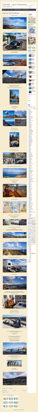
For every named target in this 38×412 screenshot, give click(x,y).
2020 (29, 251)
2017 (29, 248)
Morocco (35, 236)
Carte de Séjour (30, 134)
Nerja (29, 187)
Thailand (30, 207)
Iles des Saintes (30, 163)
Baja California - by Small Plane (34, 91)
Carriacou (30, 133)
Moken (32, 236)
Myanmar (30, 184)
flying (29, 150)
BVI (29, 128)
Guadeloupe (29, 231)
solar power (30, 202)
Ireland (29, 166)
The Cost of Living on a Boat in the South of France (34, 63)
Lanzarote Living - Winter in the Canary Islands (10, 13)
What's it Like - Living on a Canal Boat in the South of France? (33, 55)
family (34, 227)
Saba (29, 196)
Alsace (29, 113)
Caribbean (30, 132)
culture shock (30, 141)
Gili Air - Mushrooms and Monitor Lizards (33, 59)
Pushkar (30, 193)
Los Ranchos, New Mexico (17, 9)
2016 (29, 247)
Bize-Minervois (30, 120)
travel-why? (30, 211)
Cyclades (30, 142)
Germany (34, 229)
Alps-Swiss (30, 112)
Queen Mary (30, 195)
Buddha (30, 126)
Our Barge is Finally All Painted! (33, 84)
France (29, 229)
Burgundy (30, 127)
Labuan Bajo (30, 171)
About (8, 9)
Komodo (30, 169)
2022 (29, 260)
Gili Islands (30, 154)
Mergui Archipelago (31, 181)
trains (29, 210)
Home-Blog (4, 9)
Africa (29, 110)
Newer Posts (4, 390)
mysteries (30, 186)
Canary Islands (29, 224)
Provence (30, 192)
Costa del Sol (30, 140)
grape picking (30, 156)
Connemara (29, 226)
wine (29, 216)
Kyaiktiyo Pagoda (31, 170)
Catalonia (30, 136)
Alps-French (30, 111)
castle (29, 135)
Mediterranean (30, 179)
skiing (29, 201)
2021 (29, 259)
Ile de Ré (30, 162)
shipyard (30, 200)
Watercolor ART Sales (26, 9)
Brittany (30, 125)
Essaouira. (19, 338)
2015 (29, 246)
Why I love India (34, 75)
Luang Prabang (30, 178)
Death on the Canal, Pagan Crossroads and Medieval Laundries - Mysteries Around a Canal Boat (32, 68)
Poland (28, 238)
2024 (29, 262)
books (35, 221)
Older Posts (24, 390)
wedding (30, 215)
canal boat (29, 223)
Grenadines (34, 230)
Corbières (30, 139)
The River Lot (30, 208)
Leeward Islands (29, 234)
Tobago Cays (30, 209)
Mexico (31, 236)
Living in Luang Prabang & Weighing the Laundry (33, 80)
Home (14, 390)
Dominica (30, 143)
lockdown (35, 234)
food (29, 151)
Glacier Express (30, 155)
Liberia (32, 234)
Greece (29, 157)
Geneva (31, 229)
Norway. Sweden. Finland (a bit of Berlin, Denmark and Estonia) (32, 72)
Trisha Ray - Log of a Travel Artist (14, 5)
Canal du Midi (33, 223)
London (30, 177)
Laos (29, 174)
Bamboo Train (30, 117)
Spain (29, 204)
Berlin (29, 119)
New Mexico (30, 188)
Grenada (30, 158)
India (29, 164)
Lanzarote (30, 173)
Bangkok (30, 118)
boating (33, 221)
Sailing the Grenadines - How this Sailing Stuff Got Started (34, 88)
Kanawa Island (32, 232)
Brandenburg (30, 124)
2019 (29, 250)
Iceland (32, 231)
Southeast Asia (30, 203)
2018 (29, 249)
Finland (29, 148)
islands (30, 232)
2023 (29, 261)
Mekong (30, 180)
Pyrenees (30, 194)
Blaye (29, 121)
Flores (29, 149)
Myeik (29, 185)
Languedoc (30, 172)
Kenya (35, 232)
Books (11, 9)
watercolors (30, 214)
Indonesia (30, 165)
